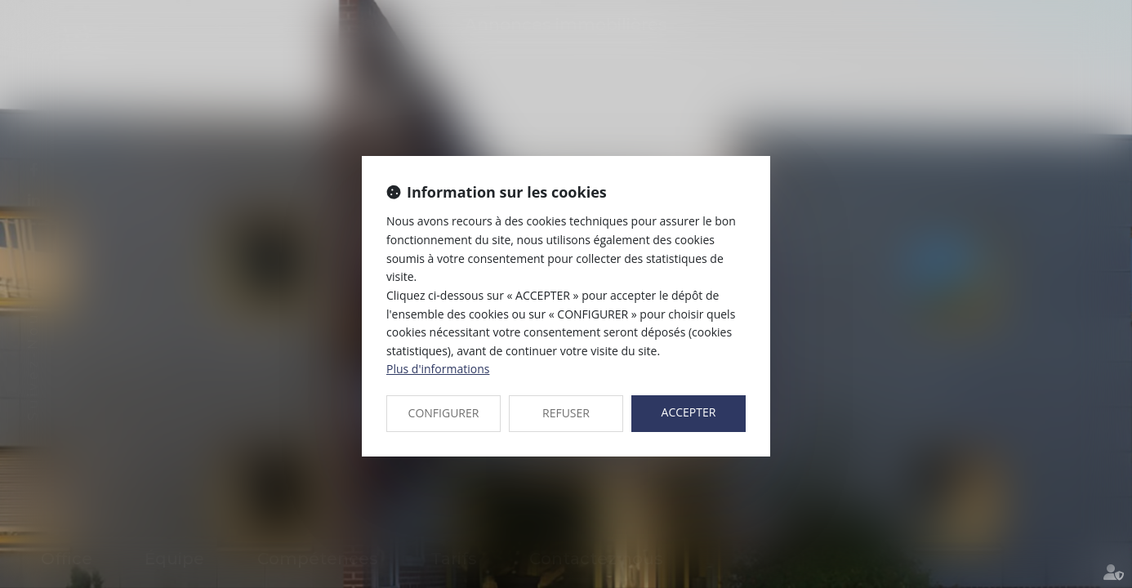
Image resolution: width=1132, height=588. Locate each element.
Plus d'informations (437, 368)
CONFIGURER (443, 413)
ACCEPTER (689, 412)
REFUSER (566, 413)
